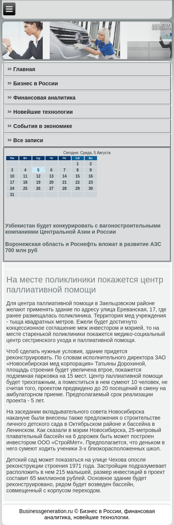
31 (12, 195)
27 (51, 188)
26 (38, 188)
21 (64, 182)
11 (25, 176)
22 (77, 182)
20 (51, 182)
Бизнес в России (35, 83)
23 (91, 182)
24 (12, 188)
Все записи (28, 140)
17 (12, 182)
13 (51, 176)
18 (25, 182)
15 (77, 176)
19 (38, 182)
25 (25, 188)
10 (12, 176)
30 (91, 188)
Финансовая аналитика (44, 98)
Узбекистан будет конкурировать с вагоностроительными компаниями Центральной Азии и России (83, 229)
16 (91, 176)
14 (64, 176)
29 (77, 188)
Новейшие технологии (43, 112)
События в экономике (42, 126)
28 (64, 188)
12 (38, 176)
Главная (24, 69)
